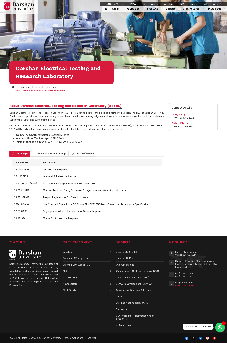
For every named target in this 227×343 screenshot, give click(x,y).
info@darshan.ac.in (184, 282)
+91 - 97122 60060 (184, 126)
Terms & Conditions (73, 338)
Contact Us (217, 4)
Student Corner (192, 9)
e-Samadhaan (124, 325)
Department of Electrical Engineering (37, 87)
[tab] (19, 154)
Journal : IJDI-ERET (126, 252)
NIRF (182, 4)
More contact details (185, 285)
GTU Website (70, 277)
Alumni (154, 4)
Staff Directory (71, 290)
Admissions (133, 9)
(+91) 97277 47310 (184, 273)
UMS (204, 4)
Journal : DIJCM (125, 258)
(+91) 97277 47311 (183, 276)
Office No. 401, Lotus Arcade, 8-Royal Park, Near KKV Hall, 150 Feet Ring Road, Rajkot (196, 264)
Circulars (67, 252)
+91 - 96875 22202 (184, 117)
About (117, 9)
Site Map (92, 338)
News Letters (70, 283)
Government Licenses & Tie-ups (134, 290)
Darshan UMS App (77, 258)
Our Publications (125, 264)
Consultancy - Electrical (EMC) (132, 277)
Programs (154, 9)
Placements (215, 9)
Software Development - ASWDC (134, 283)
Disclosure (122, 309)
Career (193, 4)
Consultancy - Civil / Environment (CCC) (137, 271)
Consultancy (169, 4)
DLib (65, 271)
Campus (172, 9)
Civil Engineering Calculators (132, 303)
